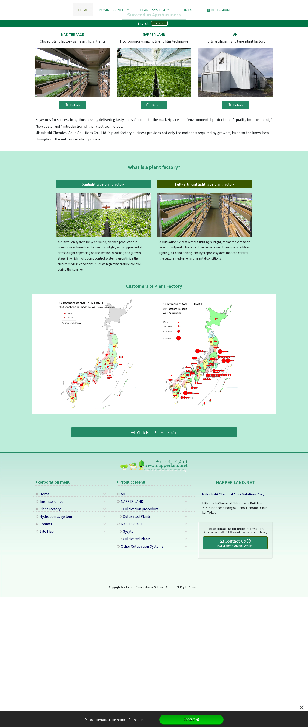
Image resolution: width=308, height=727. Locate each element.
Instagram (218, 9)
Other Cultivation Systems (140, 675)
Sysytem (127, 661)
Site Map (44, 661)
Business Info (114, 9)
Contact (43, 653)
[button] (23, 65)
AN (121, 623)
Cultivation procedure (137, 638)
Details (154, 111)
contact (188, 9)
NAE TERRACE (130, 653)
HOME (83, 9)
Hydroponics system (53, 646)
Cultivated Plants (134, 646)
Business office (49, 631)
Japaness (159, 23)
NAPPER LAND (130, 631)
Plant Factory (48, 638)
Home (42, 623)
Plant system (155, 9)
